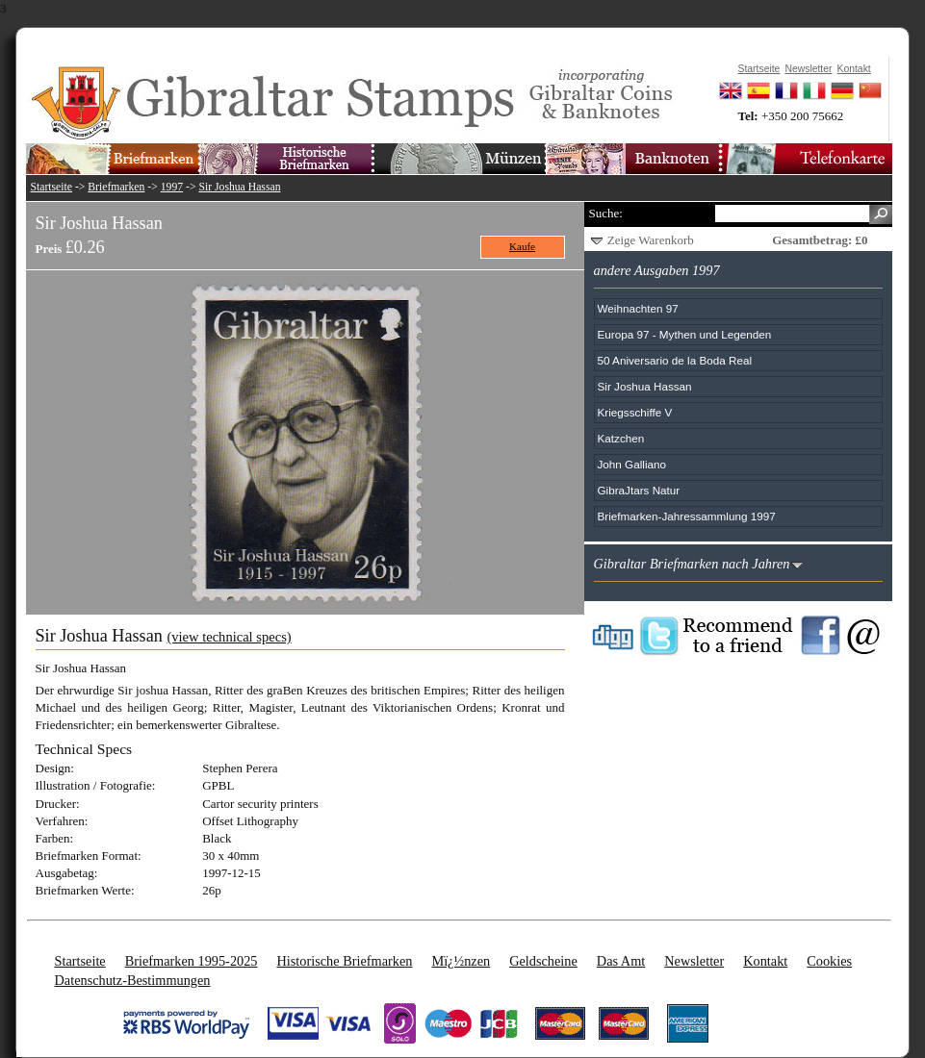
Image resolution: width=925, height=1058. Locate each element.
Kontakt (765, 961)
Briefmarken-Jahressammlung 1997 (687, 516)
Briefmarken (116, 187)
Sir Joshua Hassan (239, 187)
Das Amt (621, 961)
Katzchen (621, 438)
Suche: (606, 213)
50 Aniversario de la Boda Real (675, 360)
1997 (172, 187)
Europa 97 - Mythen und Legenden (685, 334)
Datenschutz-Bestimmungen (133, 980)
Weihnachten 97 (638, 308)
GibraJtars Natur (639, 490)
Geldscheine (543, 961)
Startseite (52, 187)
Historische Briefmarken (344, 961)
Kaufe (522, 246)
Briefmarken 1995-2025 (191, 961)
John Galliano (632, 464)
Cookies (829, 961)
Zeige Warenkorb (650, 240)
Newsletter (694, 961)
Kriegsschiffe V (635, 412)
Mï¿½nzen (460, 961)
